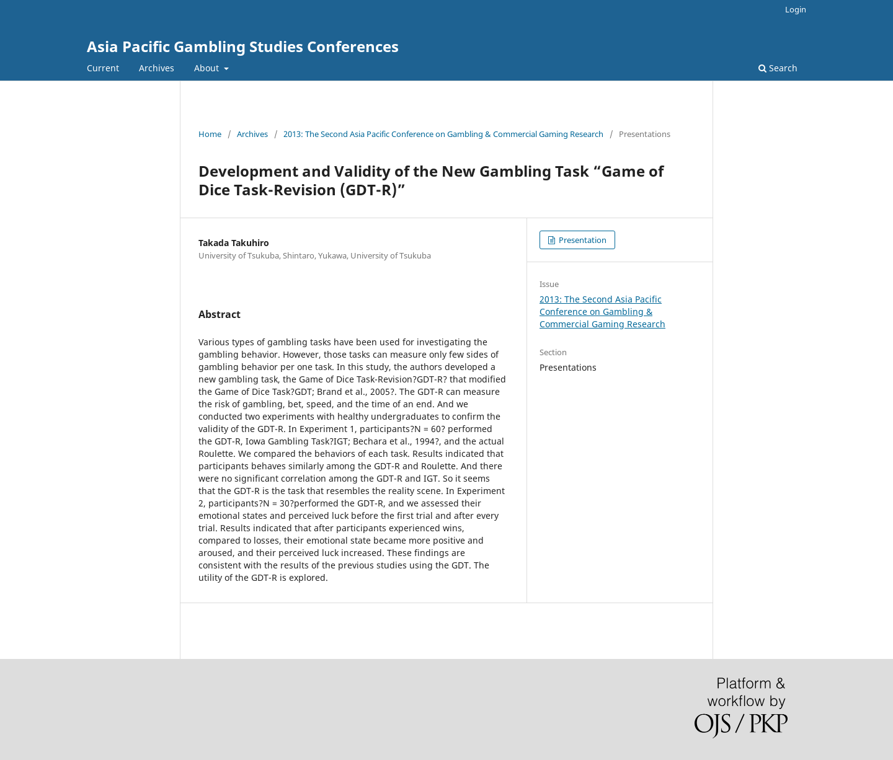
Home (209, 133)
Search (777, 68)
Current (103, 68)
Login (795, 9)
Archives (156, 68)
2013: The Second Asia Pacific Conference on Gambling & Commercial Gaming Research (443, 133)
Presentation (581, 239)
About (207, 68)
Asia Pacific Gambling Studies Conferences (243, 46)
